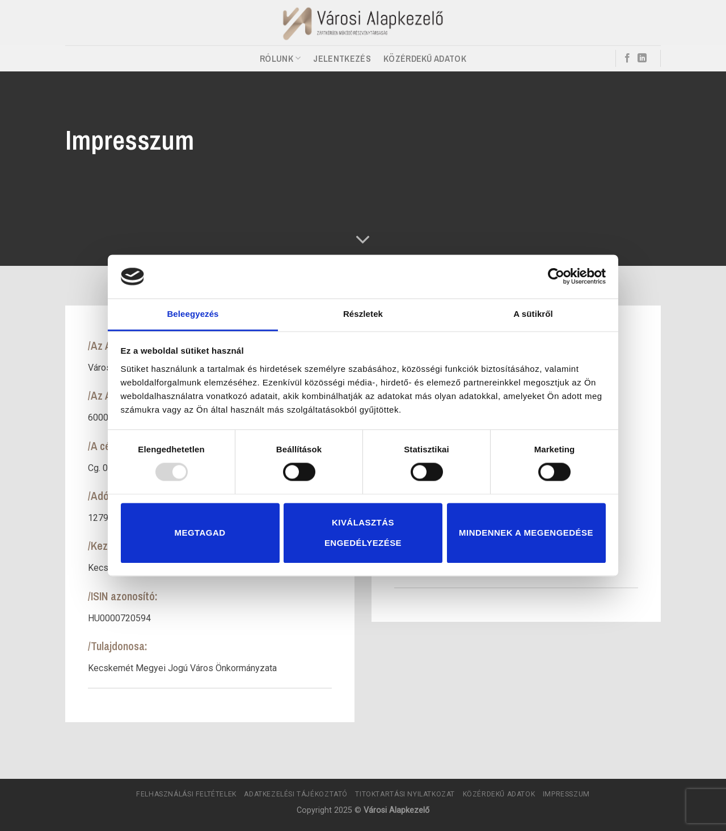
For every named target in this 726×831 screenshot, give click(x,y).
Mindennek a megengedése (526, 532)
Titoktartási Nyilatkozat (405, 794)
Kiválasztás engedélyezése (363, 533)
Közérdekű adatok (424, 58)
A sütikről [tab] (533, 314)
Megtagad (200, 532)
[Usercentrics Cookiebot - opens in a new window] (556, 276)
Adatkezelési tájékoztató (296, 794)
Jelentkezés (342, 58)
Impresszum (566, 794)
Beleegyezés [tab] (192, 314)
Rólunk (280, 58)
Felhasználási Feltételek (186, 794)
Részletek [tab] (363, 314)
